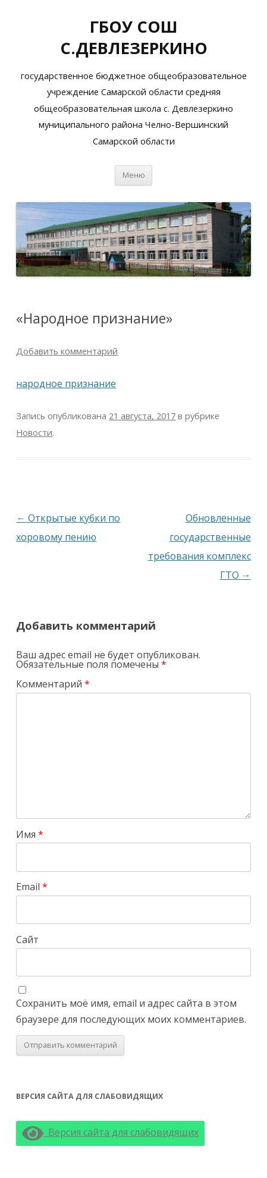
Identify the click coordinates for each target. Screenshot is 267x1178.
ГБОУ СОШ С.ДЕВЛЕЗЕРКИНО (134, 37)
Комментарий (53, 683)
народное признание (66, 383)
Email (32, 886)
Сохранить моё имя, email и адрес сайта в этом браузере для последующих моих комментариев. (131, 1011)
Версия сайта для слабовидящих (110, 1132)
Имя (29, 834)
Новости (34, 432)
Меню (133, 175)
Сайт (27, 939)
